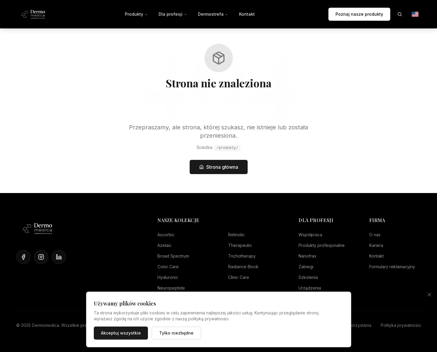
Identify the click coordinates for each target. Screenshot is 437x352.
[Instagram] (41, 257)
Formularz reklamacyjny (392, 266)
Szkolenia (308, 277)
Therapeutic (240, 245)
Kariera (376, 245)
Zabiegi (306, 266)
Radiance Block (243, 266)
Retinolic (236, 234)
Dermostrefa (213, 14)
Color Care (168, 266)
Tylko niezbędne (176, 332)
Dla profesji (173, 14)
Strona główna (218, 167)
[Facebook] (23, 257)
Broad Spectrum (173, 255)
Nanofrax (308, 255)
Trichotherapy (242, 255)
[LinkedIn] (59, 257)
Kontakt (247, 14)
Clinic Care (238, 277)
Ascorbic (166, 234)
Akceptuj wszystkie (121, 332)
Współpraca (310, 234)
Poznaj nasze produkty (359, 14)
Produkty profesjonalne (322, 245)
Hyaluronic (167, 277)
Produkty (136, 14)
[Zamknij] (429, 295)
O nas (374, 234)
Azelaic (164, 245)
